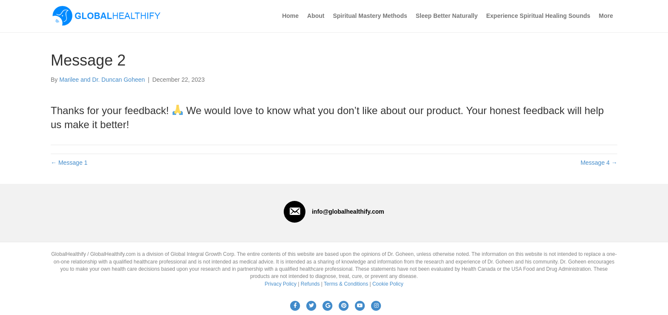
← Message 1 (69, 162)
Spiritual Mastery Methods (370, 15)
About (315, 15)
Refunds (310, 284)
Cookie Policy (387, 284)
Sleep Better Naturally (447, 15)
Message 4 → (599, 162)
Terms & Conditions (346, 284)
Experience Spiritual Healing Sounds (538, 15)
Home (290, 15)
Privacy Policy (281, 284)
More (606, 15)
